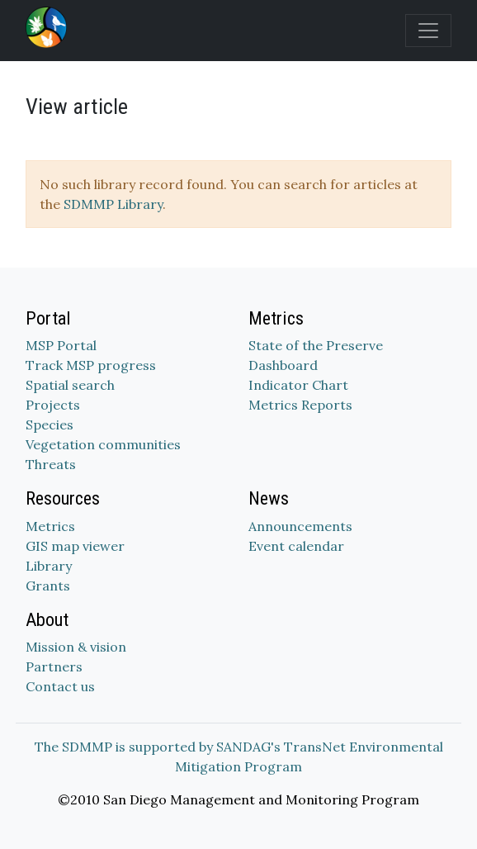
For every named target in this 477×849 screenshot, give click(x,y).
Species (49, 424)
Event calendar (296, 546)
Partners (54, 666)
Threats (51, 464)
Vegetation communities (103, 444)
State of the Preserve (315, 345)
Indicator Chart (298, 385)
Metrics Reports (300, 404)
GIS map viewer (75, 546)
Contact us (60, 686)
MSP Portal (61, 345)
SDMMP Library (113, 204)
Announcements (300, 526)
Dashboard (283, 365)
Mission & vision (76, 646)
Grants (48, 585)
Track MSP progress (91, 365)
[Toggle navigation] (428, 30)
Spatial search (70, 385)
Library (49, 565)
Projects (53, 404)
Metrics (50, 526)
